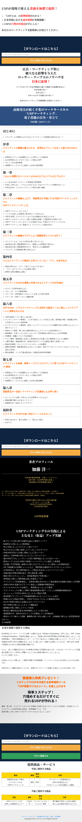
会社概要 (57, 816)
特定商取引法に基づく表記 (45, 816)
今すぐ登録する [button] (41, 755)
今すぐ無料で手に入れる (41, 60)
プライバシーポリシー (28, 816)
